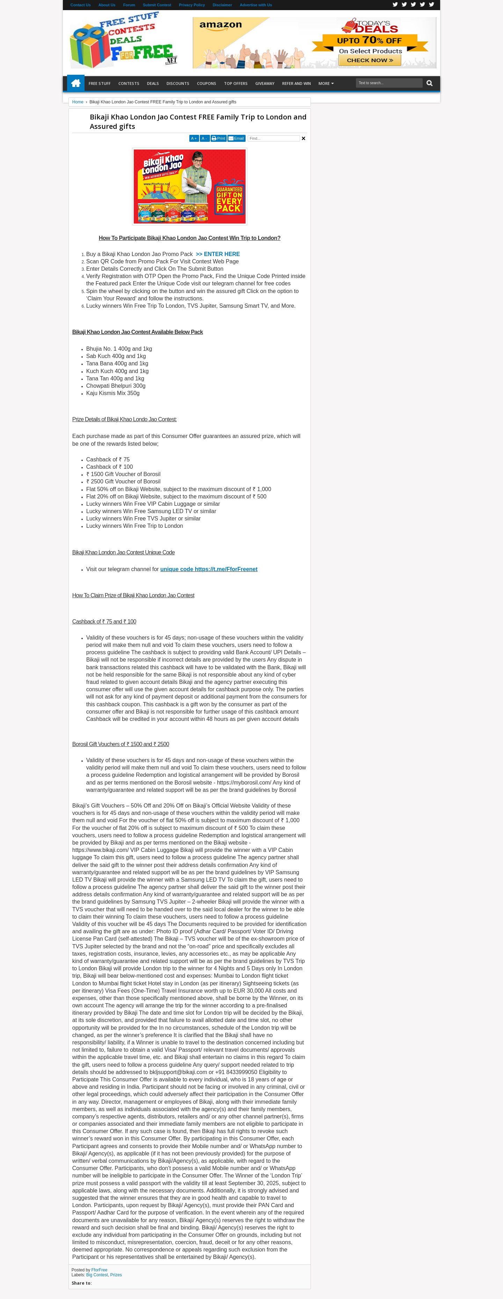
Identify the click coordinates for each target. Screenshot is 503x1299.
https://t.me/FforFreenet (226, 569)
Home (76, 83)
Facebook (395, 5)
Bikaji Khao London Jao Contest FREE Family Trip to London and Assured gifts (198, 121)
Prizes (116, 1274)
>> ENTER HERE (218, 254)
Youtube (431, 5)
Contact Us (81, 5)
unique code (177, 569)
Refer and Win (296, 83)
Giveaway (265, 83)
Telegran (413, 5)
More (324, 83)
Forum (129, 5)
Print (221, 138)
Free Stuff (100, 83)
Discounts (178, 83)
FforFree (100, 1270)
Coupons (206, 83)
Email (239, 138)
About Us (107, 5)
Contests (128, 83)
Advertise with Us (256, 5)
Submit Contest (157, 5)
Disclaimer (222, 5)
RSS (422, 5)
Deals (153, 83)
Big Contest (97, 1274)
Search (429, 83)
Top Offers (236, 83)
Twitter (404, 5)
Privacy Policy (192, 5)
